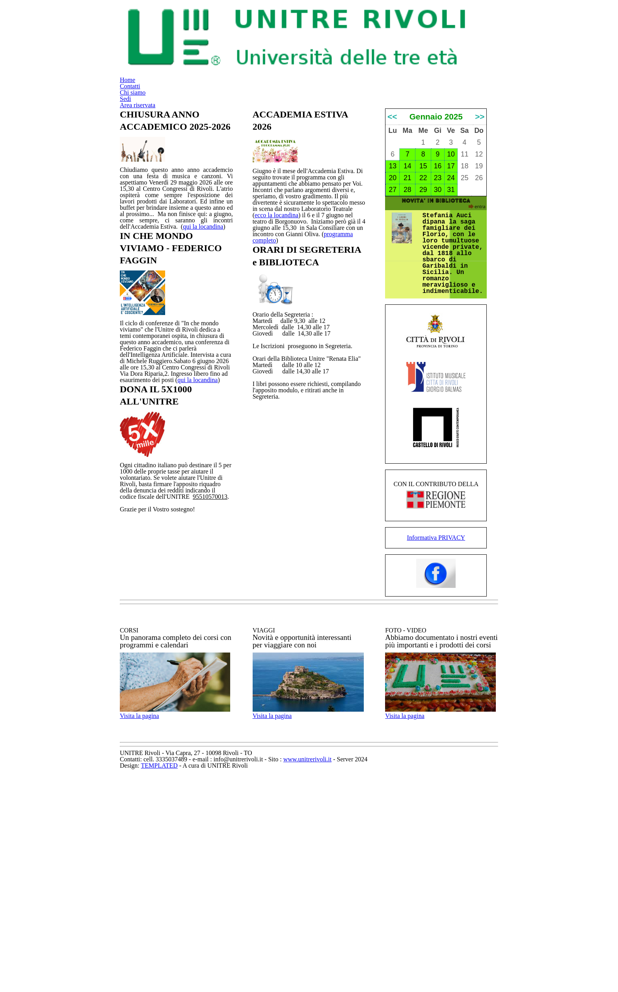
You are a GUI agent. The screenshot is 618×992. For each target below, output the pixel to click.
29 (423, 283)
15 (423, 259)
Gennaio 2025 (435, 204)
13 (392, 259)
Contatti (325, 22)
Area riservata (466, 22)
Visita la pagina (151, 901)
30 (437, 283)
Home (283, 22)
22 (423, 271)
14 (407, 259)
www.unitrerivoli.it (374, 969)
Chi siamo (374, 22)
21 (407, 271)
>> (479, 204)
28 (407, 283)
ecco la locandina (327, 285)
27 (392, 283)
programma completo (279, 320)
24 (450, 271)
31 (450, 283)
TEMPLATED (287, 978)
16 (437, 259)
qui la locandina (191, 479)
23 (437, 271)
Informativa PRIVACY (436, 676)
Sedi (415, 22)
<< (392, 204)
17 (450, 259)
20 (392, 271)
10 (450, 248)
